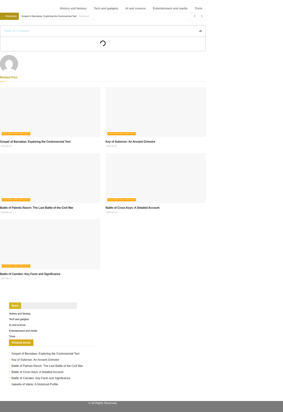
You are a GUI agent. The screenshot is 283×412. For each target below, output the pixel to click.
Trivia (198, 8)
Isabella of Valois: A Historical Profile (35, 384)
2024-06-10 (5, 146)
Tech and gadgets (106, 8)
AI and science (135, 8)
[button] (200, 31)
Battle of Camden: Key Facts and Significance (30, 274)
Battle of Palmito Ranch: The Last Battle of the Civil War (36, 207)
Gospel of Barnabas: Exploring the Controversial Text (49, 16)
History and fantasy (73, 8)
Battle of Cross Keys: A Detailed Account (132, 207)
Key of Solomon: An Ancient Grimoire (130, 141)
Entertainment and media (170, 8)
